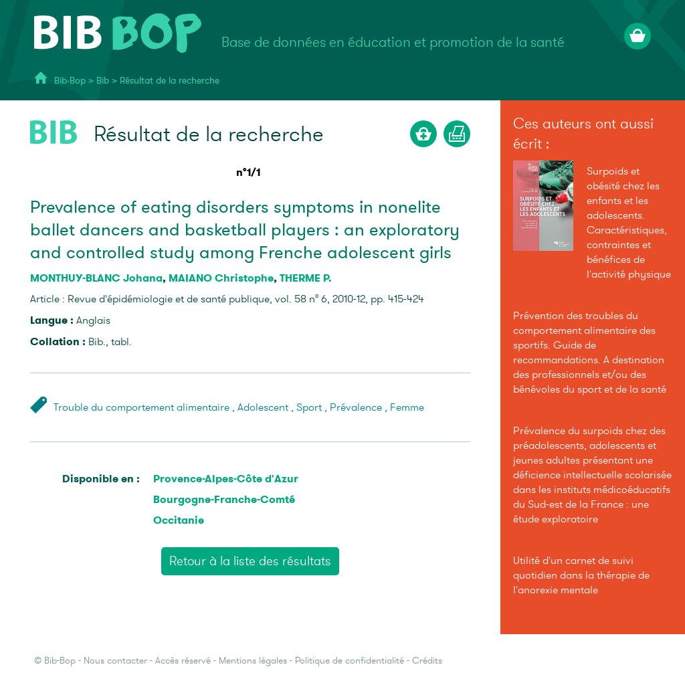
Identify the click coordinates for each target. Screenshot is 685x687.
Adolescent (262, 407)
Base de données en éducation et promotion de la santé (393, 42)
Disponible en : (101, 479)
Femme (407, 407)
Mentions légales (253, 660)
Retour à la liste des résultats (250, 561)
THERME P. (306, 278)
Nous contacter (115, 660)
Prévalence (356, 407)
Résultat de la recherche (169, 80)
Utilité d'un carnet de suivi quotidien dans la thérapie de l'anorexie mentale (581, 575)
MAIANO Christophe (221, 278)
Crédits (427, 660)
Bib (102, 80)
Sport (309, 407)
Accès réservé (183, 660)
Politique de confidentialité (349, 660)
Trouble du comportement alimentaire (141, 407)
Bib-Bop (70, 80)
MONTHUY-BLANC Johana (96, 278)
